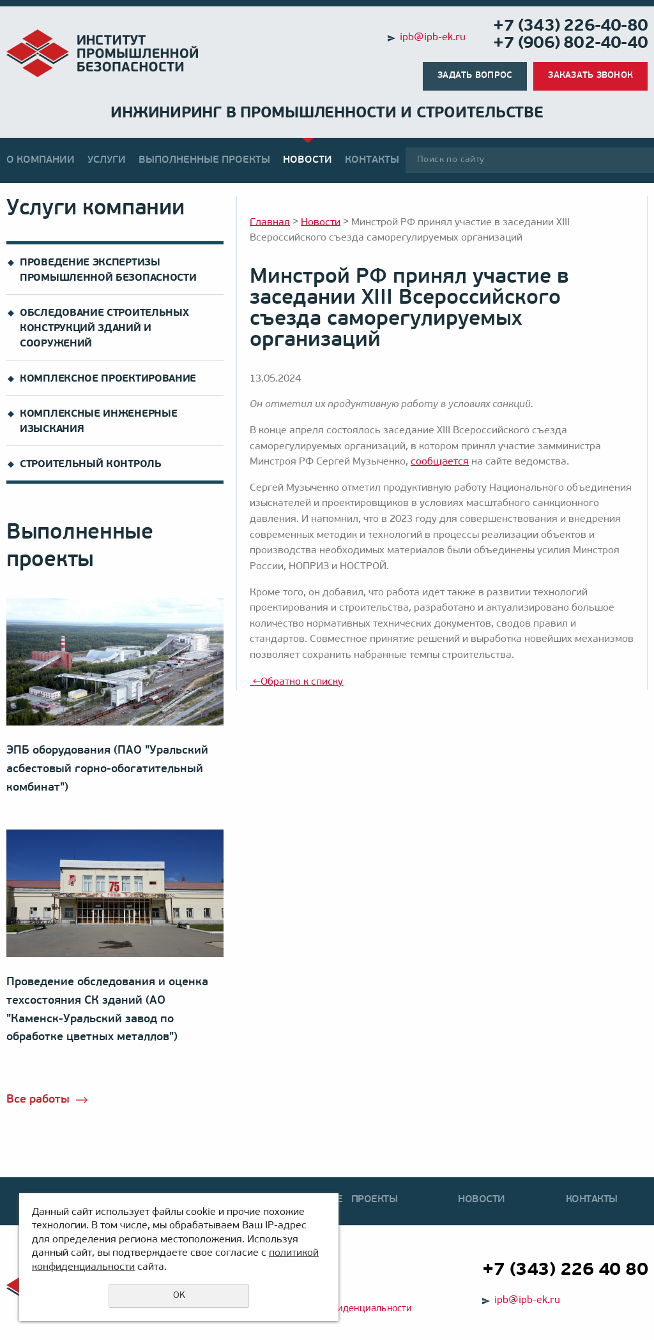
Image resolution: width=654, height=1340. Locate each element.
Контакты (372, 160)
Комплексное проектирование (108, 379)
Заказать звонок (590, 75)
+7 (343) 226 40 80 (565, 1270)
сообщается (440, 462)
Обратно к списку (296, 682)
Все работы (38, 1100)
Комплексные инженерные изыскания (98, 422)
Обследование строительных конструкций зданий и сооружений (104, 328)
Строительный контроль (91, 464)
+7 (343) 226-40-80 (570, 26)
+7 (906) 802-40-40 (570, 43)
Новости (307, 160)
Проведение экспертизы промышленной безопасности (108, 270)
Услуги (106, 160)
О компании (40, 160)
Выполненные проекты (204, 160)
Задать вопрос (474, 75)
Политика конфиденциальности (340, 1309)
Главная (270, 222)
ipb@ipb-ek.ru (433, 38)
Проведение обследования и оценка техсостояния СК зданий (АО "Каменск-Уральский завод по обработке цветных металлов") (107, 1009)
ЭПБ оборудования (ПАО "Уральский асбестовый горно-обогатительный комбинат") (107, 769)
